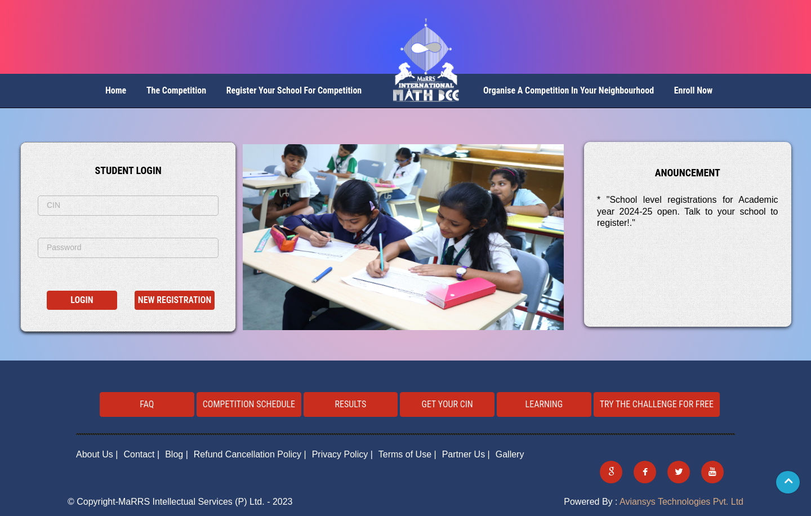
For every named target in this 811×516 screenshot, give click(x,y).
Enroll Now (693, 90)
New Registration (175, 300)
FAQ (147, 404)
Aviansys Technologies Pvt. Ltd (681, 501)
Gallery (510, 454)
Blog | (176, 454)
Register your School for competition (294, 90)
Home (115, 90)
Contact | (141, 454)
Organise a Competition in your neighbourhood (568, 90)
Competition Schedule (249, 404)
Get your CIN (447, 404)
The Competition (176, 90)
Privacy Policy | (342, 454)
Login (81, 300)
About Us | (97, 454)
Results (351, 404)
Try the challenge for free (657, 404)
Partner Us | (466, 454)
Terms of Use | (407, 454)
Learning (544, 404)
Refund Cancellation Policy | (250, 454)
